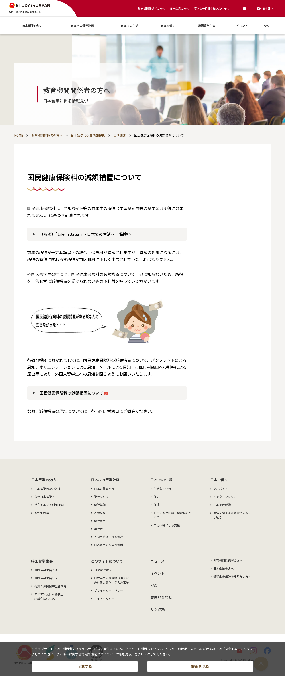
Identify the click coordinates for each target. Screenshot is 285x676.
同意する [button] (85, 666)
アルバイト (220, 489)
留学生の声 (41, 513)
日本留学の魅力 (43, 479)
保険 (156, 505)
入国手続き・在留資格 (108, 537)
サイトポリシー (104, 598)
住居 (156, 497)
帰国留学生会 (42, 561)
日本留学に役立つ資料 (108, 545)
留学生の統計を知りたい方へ (211, 8)
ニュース (158, 561)
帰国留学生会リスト (47, 578)
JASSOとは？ (103, 570)
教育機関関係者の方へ (151, 8)
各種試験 (100, 513)
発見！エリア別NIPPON (49, 505)
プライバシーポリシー (108, 590)
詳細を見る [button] (200, 666)
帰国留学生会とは (46, 570)
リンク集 (158, 609)
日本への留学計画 (105, 479)
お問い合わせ (161, 597)
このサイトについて (107, 561)
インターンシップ (224, 497)
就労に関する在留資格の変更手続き (232, 515)
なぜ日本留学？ (44, 497)
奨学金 (98, 529)
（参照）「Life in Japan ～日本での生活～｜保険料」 (87, 234)
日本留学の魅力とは (47, 489)
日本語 (266, 8)
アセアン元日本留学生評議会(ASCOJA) (48, 596)
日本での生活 (161, 479)
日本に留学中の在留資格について (173, 515)
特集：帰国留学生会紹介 (50, 586)
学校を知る (101, 497)
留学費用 (100, 521)
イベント (158, 573)
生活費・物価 (162, 489)
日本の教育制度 (104, 489)
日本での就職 (222, 505)
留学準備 (100, 505)
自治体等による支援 (167, 525)
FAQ (154, 585)
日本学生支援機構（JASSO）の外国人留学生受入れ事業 (113, 580)
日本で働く (219, 479)
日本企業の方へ (179, 8)
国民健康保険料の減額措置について (73, 393)
